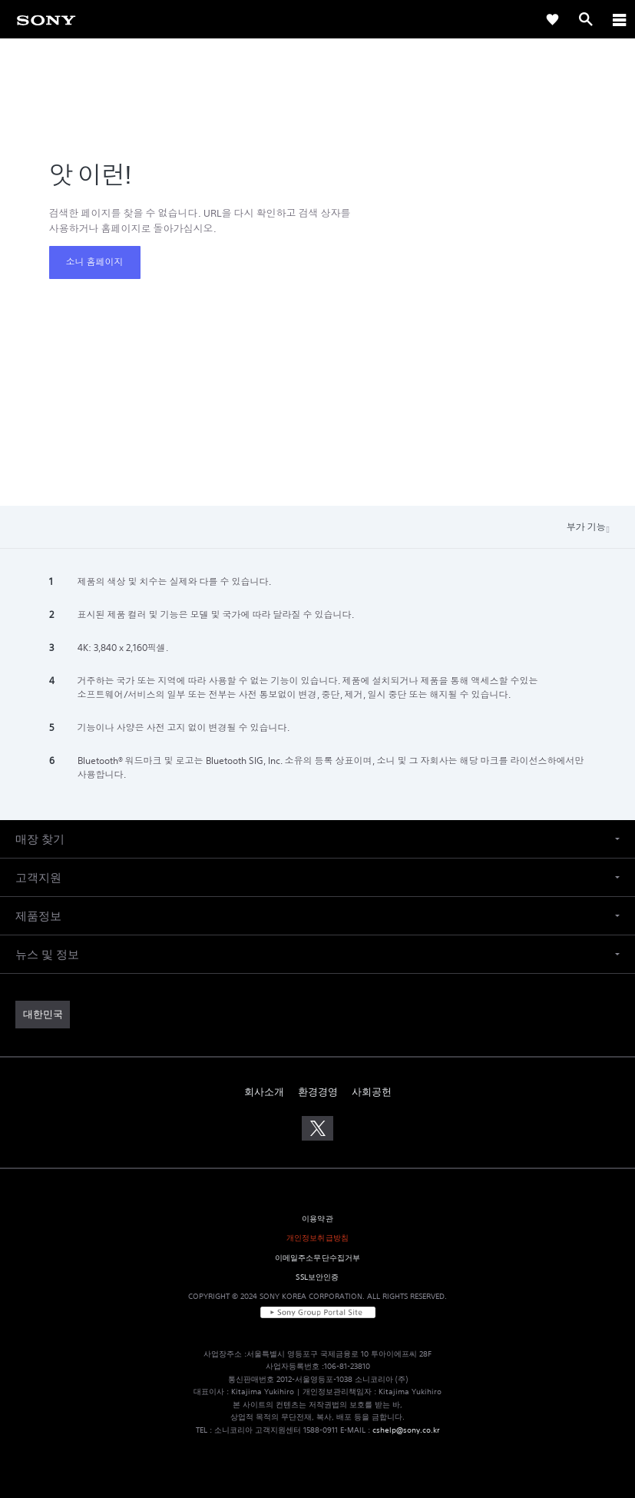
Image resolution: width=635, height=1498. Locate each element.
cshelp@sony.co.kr (406, 1430)
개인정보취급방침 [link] (317, 1238)
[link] (46, 19)
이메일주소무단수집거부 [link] (318, 1258)
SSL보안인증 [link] (317, 1277)
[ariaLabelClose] (619, 19)
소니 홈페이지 (95, 261)
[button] (317, 839)
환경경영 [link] (318, 1091)
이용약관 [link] (317, 1218)
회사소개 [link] (264, 1091)
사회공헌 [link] (372, 1091)
